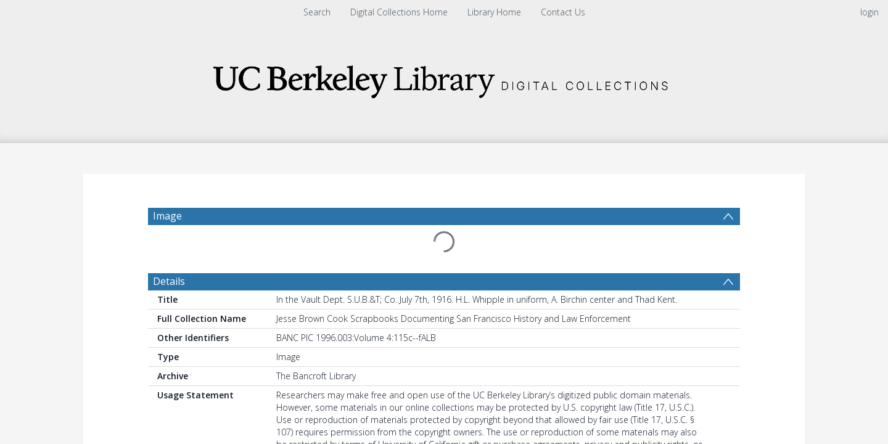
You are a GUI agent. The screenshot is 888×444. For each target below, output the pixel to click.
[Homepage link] (444, 78)
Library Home (494, 12)
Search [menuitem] (317, 12)
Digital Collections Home (399, 12)
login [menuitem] (869, 12)
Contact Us (563, 12)
